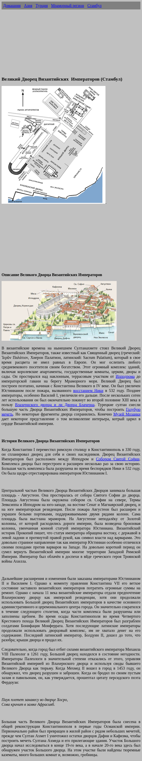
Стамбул (94, 5)
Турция (42, 5)
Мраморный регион (67, 5)
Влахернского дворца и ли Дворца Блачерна (54, 405)
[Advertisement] (71, 44)
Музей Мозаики (126, 414)
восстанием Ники (88, 390)
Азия (28, 5)
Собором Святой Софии (117, 459)
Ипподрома (125, 376)
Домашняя (12, 5)
